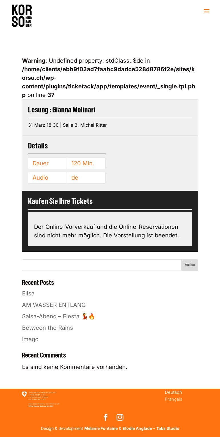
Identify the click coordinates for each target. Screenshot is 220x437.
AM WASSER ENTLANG (54, 304)
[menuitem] (173, 392)
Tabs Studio (167, 428)
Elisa (28, 293)
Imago (30, 339)
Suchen (190, 265)
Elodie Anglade (137, 428)
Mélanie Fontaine (101, 428)
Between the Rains (47, 327)
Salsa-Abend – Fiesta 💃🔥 (58, 316)
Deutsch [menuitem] (173, 392)
